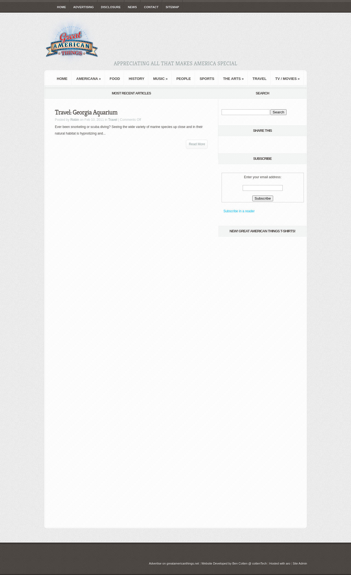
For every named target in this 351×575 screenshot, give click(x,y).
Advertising (83, 7)
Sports (207, 79)
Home (61, 7)
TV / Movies (287, 79)
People (183, 79)
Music (160, 79)
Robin (74, 120)
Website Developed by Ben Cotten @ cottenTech (234, 563)
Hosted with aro (279, 563)
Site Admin (300, 563)
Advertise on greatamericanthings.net (174, 563)
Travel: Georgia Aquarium (86, 112)
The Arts (233, 79)
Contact (151, 7)
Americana (88, 79)
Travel (260, 79)
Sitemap (172, 7)
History (136, 79)
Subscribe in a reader (239, 211)
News (132, 7)
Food (115, 79)
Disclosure (111, 7)
